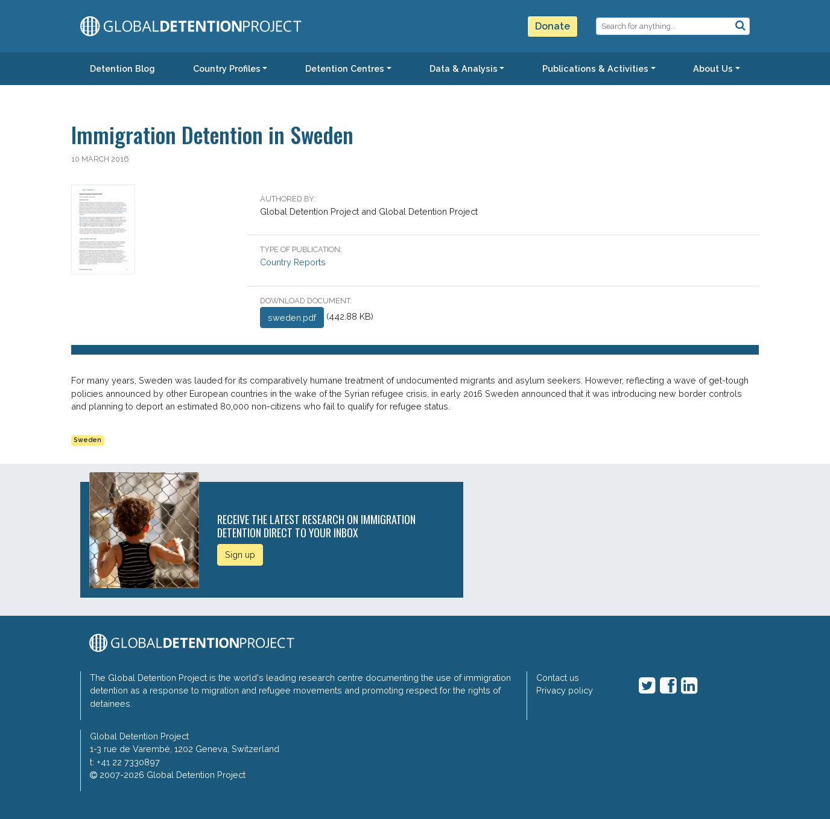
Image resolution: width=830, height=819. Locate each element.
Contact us (557, 677)
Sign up (240, 554)
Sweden (87, 440)
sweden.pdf (292, 317)
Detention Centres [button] (344, 68)
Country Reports (293, 262)
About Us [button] (713, 68)
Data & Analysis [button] (463, 68)
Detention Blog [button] (122, 68)
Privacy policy (564, 690)
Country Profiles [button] (227, 68)
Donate (552, 26)
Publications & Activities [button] (595, 68)
